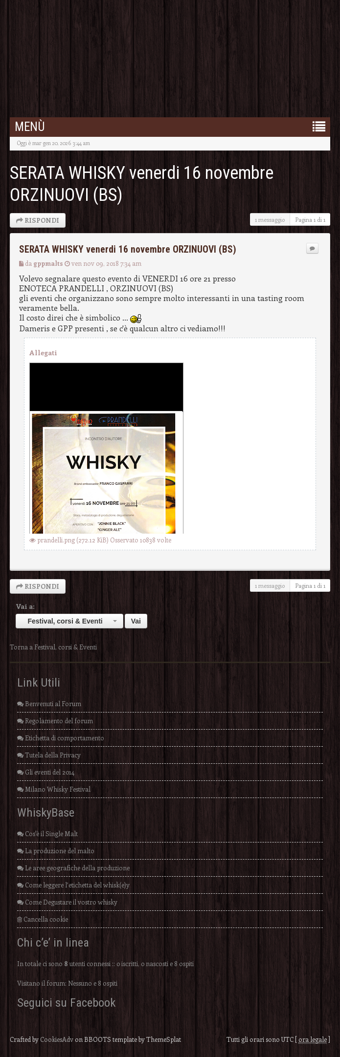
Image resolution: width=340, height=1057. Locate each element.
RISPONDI (37, 220)
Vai (136, 621)
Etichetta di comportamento (60, 737)
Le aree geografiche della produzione (73, 867)
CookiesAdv (56, 1039)
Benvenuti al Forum (49, 703)
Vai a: (25, 606)
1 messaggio (270, 219)
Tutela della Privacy (49, 755)
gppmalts (48, 263)
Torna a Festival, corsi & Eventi (53, 647)
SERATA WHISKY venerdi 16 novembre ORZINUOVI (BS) (127, 249)
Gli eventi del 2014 (45, 772)
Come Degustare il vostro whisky (67, 902)
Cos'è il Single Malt (47, 833)
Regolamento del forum (55, 720)
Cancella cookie (42, 919)
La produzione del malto (55, 850)
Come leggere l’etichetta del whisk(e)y (73, 885)
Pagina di (310, 219)
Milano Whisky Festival (54, 789)
